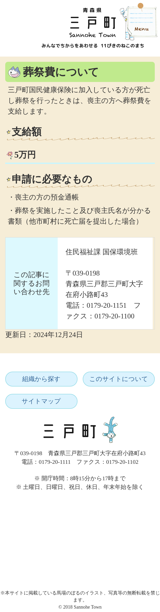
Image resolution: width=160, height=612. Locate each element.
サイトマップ (41, 401)
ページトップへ (138, 496)
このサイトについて (118, 379)
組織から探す (41, 379)
